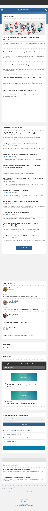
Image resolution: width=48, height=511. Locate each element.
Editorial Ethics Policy (10, 487)
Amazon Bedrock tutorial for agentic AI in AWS (19, 52)
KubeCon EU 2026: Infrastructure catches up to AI (16, 469)
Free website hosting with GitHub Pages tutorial (19, 65)
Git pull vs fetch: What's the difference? (16, 212)
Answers (13, 491)
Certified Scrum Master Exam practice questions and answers (21, 38)
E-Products (24, 491)
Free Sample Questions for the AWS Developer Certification (22, 236)
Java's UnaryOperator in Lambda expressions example (20, 154)
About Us (3, 487)
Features (33, 491)
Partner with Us (38, 487)
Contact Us (26, 487)
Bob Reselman (13, 314)
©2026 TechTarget (18, 497)
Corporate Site (9, 488)
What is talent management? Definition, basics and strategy (16, 430)
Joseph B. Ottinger (15, 301)
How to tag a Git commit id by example (15, 190)
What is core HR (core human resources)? (12, 434)
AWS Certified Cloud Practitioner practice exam (19, 90)
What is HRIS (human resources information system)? (15, 437)
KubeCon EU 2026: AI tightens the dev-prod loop (16, 477)
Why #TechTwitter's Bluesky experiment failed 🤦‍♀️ (19, 133)
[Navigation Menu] (2, 10)
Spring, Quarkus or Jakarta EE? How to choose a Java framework (20, 309)
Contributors (4, 491)
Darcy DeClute (6, 134)
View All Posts (24, 247)
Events (28, 491)
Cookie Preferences (24, 504)
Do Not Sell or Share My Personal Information (24, 505)
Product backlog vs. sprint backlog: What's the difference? (19, 335)
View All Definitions (24, 448)
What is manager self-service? (10, 441)
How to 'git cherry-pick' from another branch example (20, 144)
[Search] (46, 10)
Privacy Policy (24, 501)
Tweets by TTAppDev (9, 347)
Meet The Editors (19, 487)
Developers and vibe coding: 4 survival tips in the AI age (22, 78)
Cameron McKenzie (7, 145)
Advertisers (31, 487)
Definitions (19, 491)
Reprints (9, 491)
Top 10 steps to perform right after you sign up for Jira (20, 201)
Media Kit (3, 488)
